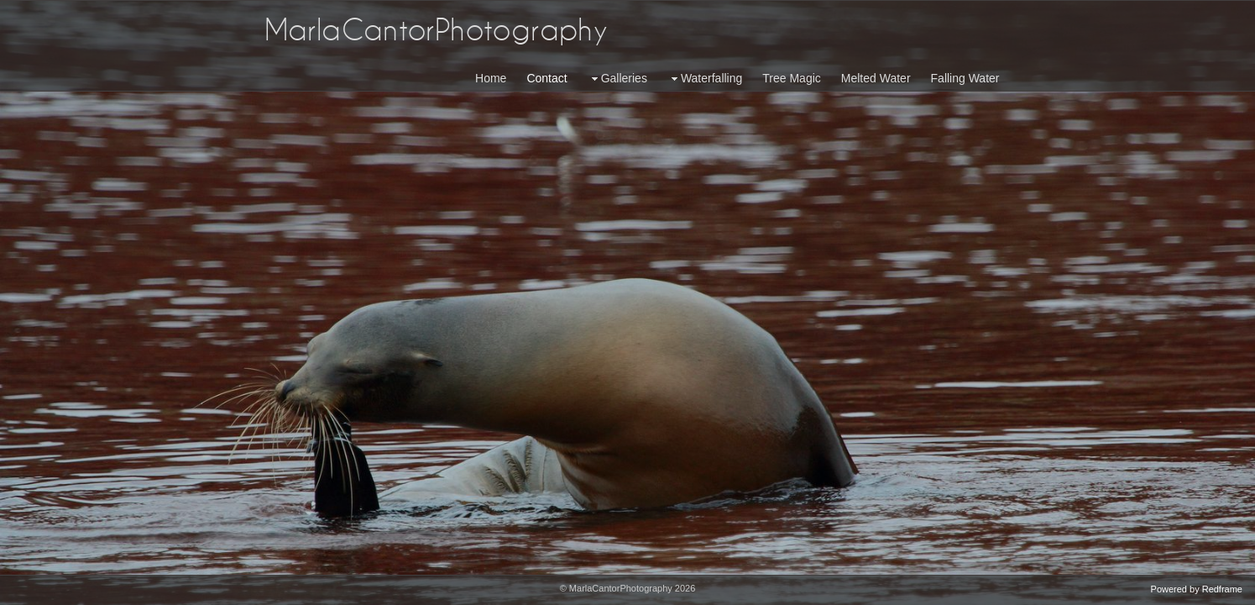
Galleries (617, 78)
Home (490, 78)
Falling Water (965, 78)
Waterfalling (704, 78)
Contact (546, 78)
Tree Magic (791, 78)
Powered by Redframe (1196, 589)
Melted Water (876, 78)
